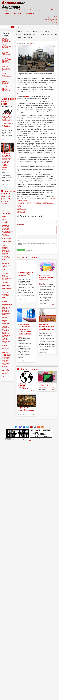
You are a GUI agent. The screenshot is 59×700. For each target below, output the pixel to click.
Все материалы (8, 212)
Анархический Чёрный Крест (29, 202)
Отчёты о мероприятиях (35, 203)
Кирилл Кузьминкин (22, 209)
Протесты (51, 203)
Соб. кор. (38, 202)
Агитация (6, 13)
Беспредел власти (21, 203)
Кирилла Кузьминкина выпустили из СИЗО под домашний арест (6, 52)
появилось (27, 96)
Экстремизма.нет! (45, 202)
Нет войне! (23, 10)
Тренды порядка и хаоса (39, 10)
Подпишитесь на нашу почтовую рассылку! (8, 195)
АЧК (52, 10)
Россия (19, 206)
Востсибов (41, 283)
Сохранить (21, 250)
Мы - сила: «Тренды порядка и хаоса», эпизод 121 (6, 77)
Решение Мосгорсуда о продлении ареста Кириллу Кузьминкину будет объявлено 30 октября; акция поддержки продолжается (6, 43)
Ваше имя (19, 219)
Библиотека (18, 13)
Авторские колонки (27, 257)
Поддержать (29, 13)
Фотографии (21, 93)
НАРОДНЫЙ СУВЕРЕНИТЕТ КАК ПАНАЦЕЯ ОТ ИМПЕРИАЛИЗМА (24, 386)
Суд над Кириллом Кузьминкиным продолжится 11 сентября (6, 91)
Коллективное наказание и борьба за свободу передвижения (26, 274)
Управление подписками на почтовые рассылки (6, 203)
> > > (7, 379)
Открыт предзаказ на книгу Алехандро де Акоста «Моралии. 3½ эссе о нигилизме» (6, 266)
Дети (28, 203)
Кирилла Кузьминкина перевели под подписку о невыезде (5, 84)
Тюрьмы (19, 205)
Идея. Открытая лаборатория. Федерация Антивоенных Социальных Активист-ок (26, 410)
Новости (19, 27)
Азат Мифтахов (21, 212)
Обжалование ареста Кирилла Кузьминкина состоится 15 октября (6, 71)
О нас (29, 440)
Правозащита (45, 203)
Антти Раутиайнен (22, 278)
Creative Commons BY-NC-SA (47, 439)
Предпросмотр (29, 250)
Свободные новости (27, 369)
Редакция (32, 43)
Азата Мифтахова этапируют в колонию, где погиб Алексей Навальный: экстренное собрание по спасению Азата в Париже (7, 159)
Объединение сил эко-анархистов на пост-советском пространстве (47, 385)
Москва (19, 208)
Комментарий (21, 224)
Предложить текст (10, 10)
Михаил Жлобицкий (22, 211)
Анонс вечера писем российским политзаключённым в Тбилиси (7, 276)
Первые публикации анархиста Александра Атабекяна (5, 219)
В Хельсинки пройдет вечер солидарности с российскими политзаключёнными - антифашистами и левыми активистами (8, 120)
